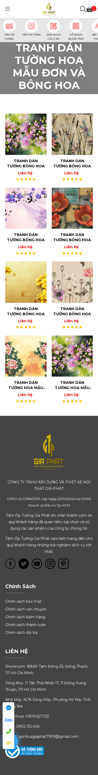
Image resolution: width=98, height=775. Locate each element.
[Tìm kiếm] (83, 9)
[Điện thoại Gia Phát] (8, 731)
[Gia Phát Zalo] (8, 720)
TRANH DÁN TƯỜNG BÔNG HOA (26, 163)
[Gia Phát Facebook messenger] (8, 708)
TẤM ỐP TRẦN (31, 34)
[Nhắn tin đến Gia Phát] (8, 743)
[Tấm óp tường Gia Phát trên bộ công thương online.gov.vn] (24, 750)
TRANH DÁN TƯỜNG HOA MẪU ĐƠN (25, 385)
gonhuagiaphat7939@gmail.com (48, 736)
